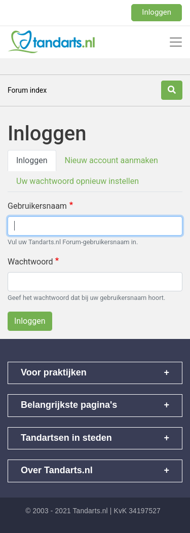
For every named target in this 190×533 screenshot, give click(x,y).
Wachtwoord (30, 261)
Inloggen (156, 12)
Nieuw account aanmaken (111, 160)
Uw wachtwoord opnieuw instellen (77, 181)
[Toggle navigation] (176, 42)
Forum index (27, 90)
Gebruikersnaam (37, 206)
